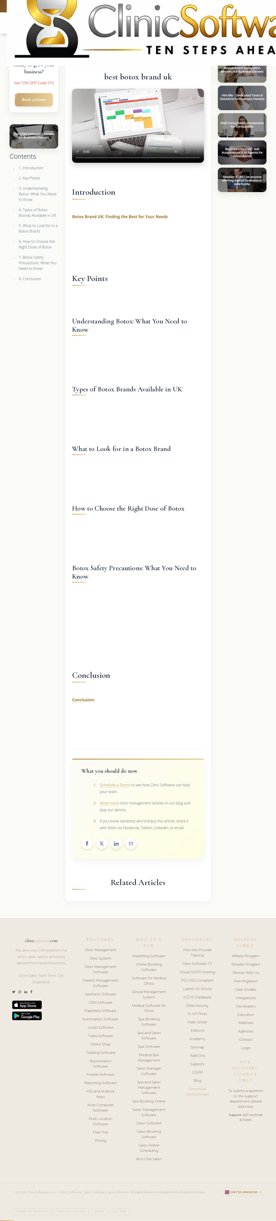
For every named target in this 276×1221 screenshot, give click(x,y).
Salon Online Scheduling (149, 1148)
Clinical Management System (149, 995)
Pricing (100, 1141)
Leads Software (100, 1028)
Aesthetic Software (100, 995)
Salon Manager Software (148, 1072)
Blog (197, 1081)
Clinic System (100, 959)
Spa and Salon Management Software (149, 1088)
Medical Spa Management (149, 1058)
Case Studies (245, 990)
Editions (197, 1031)
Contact (245, 1040)
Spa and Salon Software (149, 1036)
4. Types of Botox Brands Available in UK (37, 213)
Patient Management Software (100, 983)
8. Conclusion (30, 279)
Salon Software (148, 1124)
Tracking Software (100, 1053)
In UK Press (197, 1014)
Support (197, 1064)
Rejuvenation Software (100, 1064)
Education (245, 1015)
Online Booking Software (149, 968)
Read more (109, 803)
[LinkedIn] (25, 992)
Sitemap (197, 1048)
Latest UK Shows (197, 989)
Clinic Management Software (100, 970)
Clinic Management (100, 951)
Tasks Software (100, 1036)
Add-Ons (197, 1056)
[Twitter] (13, 992)
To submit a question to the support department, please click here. (245, 1099)
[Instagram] (19, 992)
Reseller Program (245, 965)
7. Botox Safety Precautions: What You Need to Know (38, 263)
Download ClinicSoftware (197, 1092)
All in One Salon (149, 1159)
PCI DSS (119, 1212)
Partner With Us (246, 973)
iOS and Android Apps (100, 1094)
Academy (197, 1039)
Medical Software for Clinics (149, 1009)
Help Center (197, 1023)
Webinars (245, 1023)
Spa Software (149, 1047)
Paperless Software (100, 1011)
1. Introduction (31, 168)
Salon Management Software (149, 1113)
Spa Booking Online (148, 1102)
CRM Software (101, 1003)
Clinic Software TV (197, 964)
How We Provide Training (197, 953)
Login (245, 1048)
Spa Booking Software (149, 1022)
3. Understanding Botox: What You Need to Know (38, 194)
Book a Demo (34, 100)
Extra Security (197, 1006)
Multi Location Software (100, 1122)
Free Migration (246, 982)
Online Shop (100, 1045)
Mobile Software (100, 1075)
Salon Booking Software (149, 1135)
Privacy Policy (71, 1212)
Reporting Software (100, 1084)
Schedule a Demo (115, 785)
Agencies (245, 1032)
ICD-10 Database (197, 998)
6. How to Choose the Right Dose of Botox (37, 244)
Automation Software (100, 1020)
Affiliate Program (245, 957)
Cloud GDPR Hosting (197, 972)
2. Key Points (29, 178)
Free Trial (100, 1133)
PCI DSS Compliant (197, 981)
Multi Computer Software (100, 1108)
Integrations (246, 998)
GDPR (197, 1073)
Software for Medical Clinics (149, 981)
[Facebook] (31, 992)
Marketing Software (149, 957)
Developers (245, 1007)
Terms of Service (31, 1212)
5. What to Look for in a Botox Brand (38, 229)
